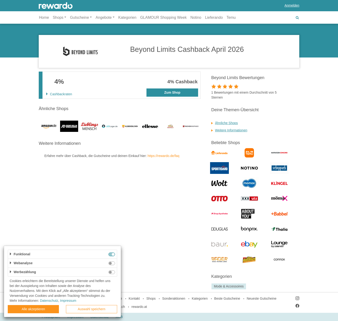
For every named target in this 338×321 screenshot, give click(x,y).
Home (44, 17)
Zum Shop (172, 92)
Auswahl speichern (91, 309)
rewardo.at (139, 307)
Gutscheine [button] (79, 17)
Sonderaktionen (173, 298)
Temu (231, 17)
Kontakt (134, 298)
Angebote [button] (104, 17)
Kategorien (127, 17)
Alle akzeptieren (33, 309)
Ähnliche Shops (226, 123)
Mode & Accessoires (229, 286)
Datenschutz (49, 300)
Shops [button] (58, 17)
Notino (195, 17)
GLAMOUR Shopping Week (163, 17)
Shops (151, 298)
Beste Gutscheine (227, 298)
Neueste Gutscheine (262, 298)
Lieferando (214, 17)
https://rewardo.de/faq (163, 156)
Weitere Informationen (231, 130)
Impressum (68, 300)
